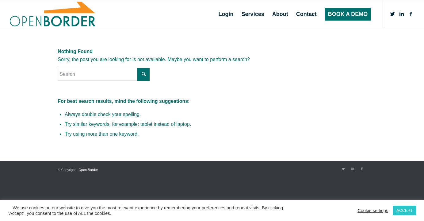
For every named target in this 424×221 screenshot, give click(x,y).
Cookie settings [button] (372, 210)
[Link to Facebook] (410, 13)
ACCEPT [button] (404, 210)
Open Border (88, 170)
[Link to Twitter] (392, 13)
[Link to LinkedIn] (401, 13)
